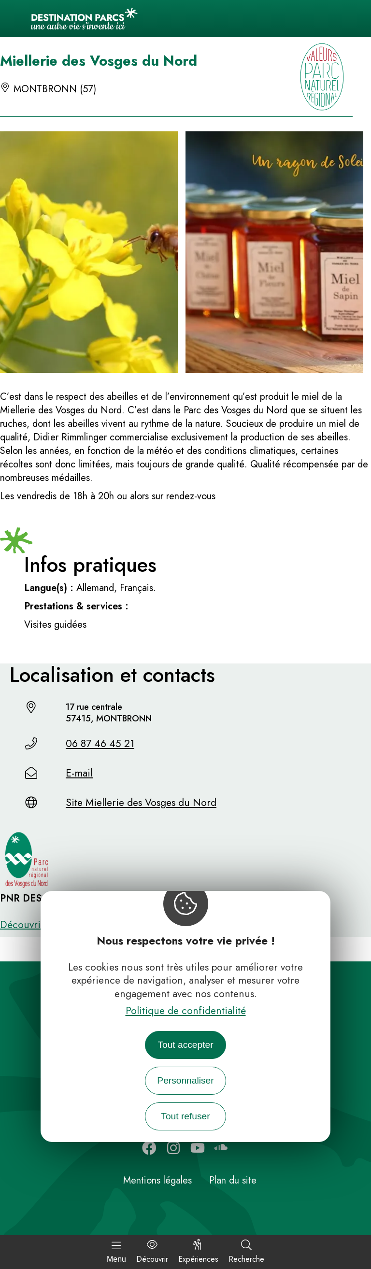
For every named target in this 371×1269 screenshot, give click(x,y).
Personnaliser (185, 1080)
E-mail (79, 773)
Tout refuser (185, 1116)
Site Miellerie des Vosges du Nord (141, 802)
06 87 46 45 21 (100, 743)
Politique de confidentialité (186, 1010)
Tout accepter (185, 1045)
